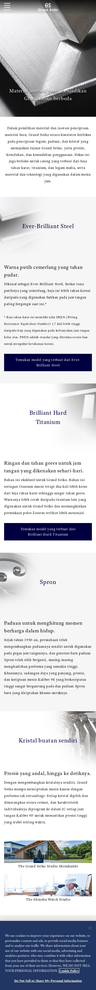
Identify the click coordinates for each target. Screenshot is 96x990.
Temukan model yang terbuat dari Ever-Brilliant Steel (48, 362)
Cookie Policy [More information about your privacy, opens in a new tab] (69, 971)
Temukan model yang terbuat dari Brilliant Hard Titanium (48, 532)
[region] (48, 955)
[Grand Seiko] (48, 6)
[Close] (89, 928)
